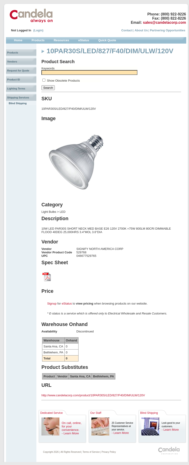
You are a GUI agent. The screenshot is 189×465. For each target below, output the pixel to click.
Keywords (48, 68)
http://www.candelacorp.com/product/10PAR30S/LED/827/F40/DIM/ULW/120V (93, 395)
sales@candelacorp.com (164, 22)
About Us (141, 30)
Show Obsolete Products (63, 80)
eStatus (67, 303)
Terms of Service (91, 452)
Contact (126, 30)
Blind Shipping (18, 103)
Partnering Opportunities (167, 30)
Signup (51, 303)
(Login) (38, 30)
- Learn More (70, 433)
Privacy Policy (109, 452)
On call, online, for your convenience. (71, 426)
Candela (31, 16)
